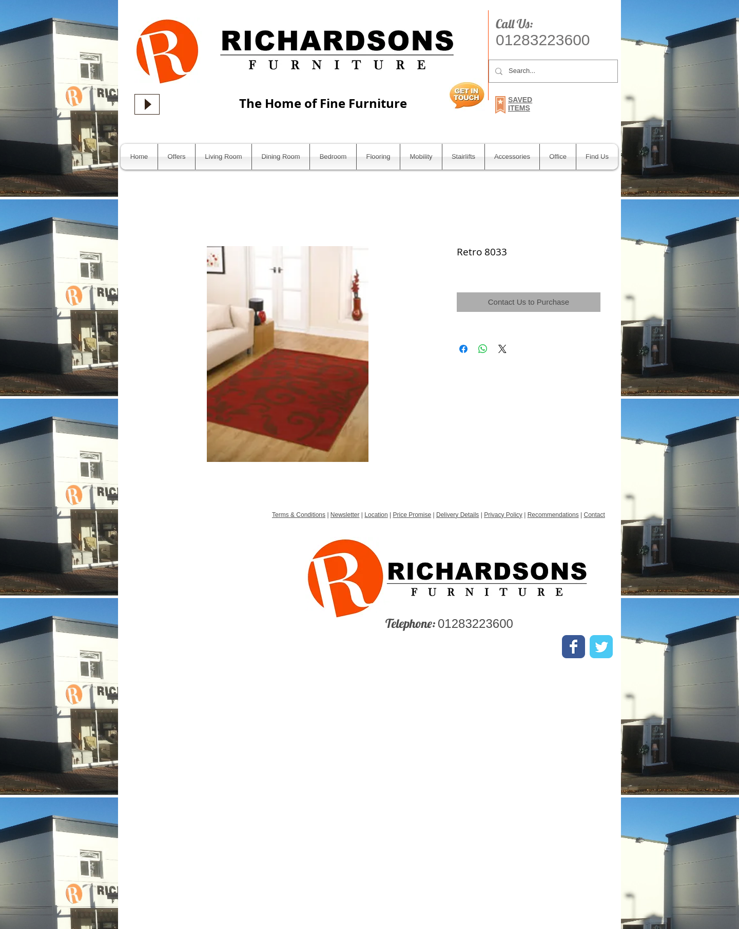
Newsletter (345, 514)
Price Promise (412, 514)
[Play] (147, 104)
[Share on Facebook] (463, 349)
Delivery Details (457, 514)
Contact (594, 514)
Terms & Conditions (298, 514)
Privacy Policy (503, 514)
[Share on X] (502, 349)
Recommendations (553, 514)
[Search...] (552, 71)
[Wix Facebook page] (573, 646)
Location (375, 514)
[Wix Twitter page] (601, 646)
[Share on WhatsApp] (483, 349)
